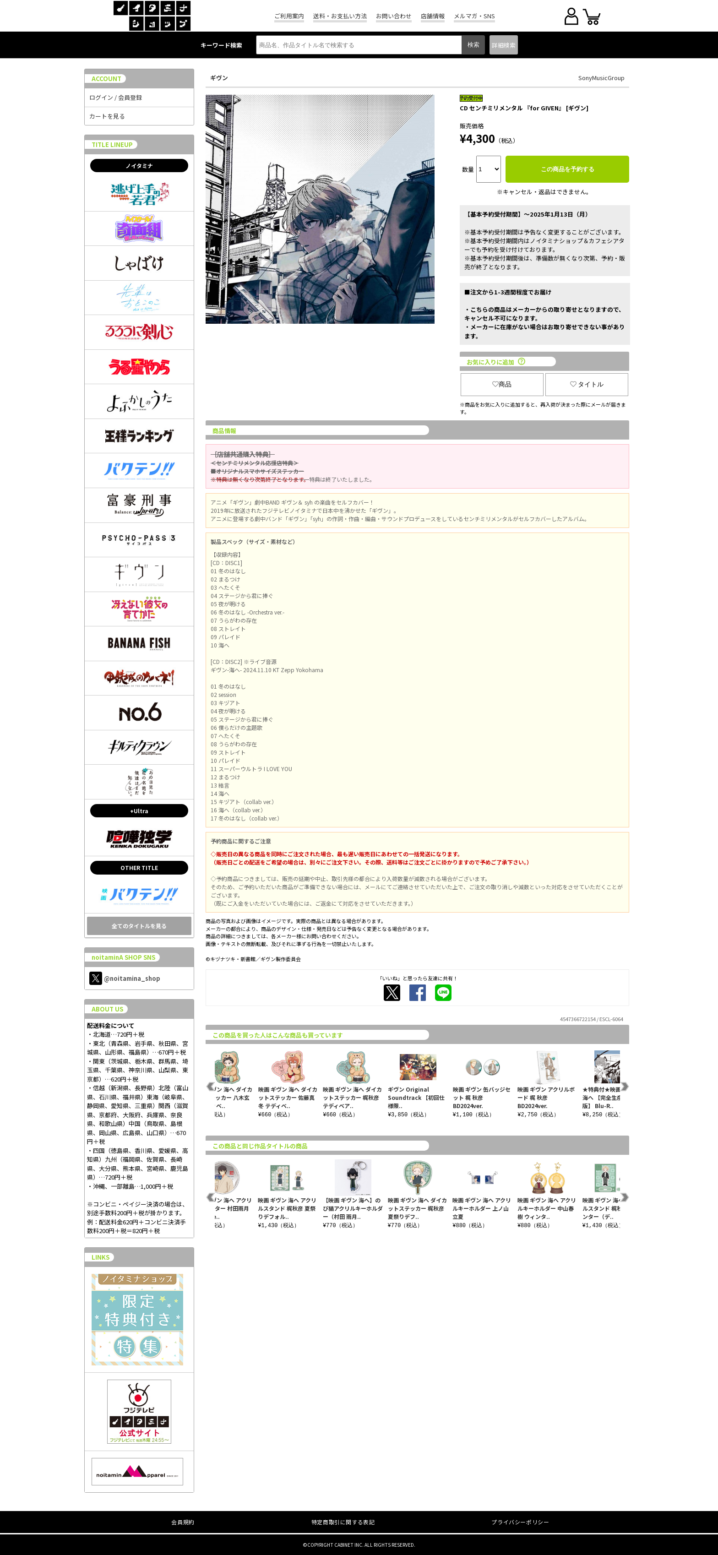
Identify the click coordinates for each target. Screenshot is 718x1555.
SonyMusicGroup (601, 77)
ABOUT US (107, 1009)
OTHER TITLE (139, 867)
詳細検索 (504, 45)
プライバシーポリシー (520, 1522)
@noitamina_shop (124, 978)
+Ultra (139, 811)
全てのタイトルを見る (139, 926)
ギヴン (219, 77)
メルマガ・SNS (474, 15)
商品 (501, 384)
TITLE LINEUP (112, 144)
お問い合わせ (394, 15)
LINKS (100, 1257)
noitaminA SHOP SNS (123, 957)
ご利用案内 (289, 15)
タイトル (587, 384)
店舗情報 (433, 15)
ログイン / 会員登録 (115, 97)
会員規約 (182, 1522)
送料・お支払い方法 (340, 15)
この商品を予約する (567, 169)
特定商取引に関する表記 (343, 1522)
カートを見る (107, 116)
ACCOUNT (106, 78)
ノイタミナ (139, 165)
